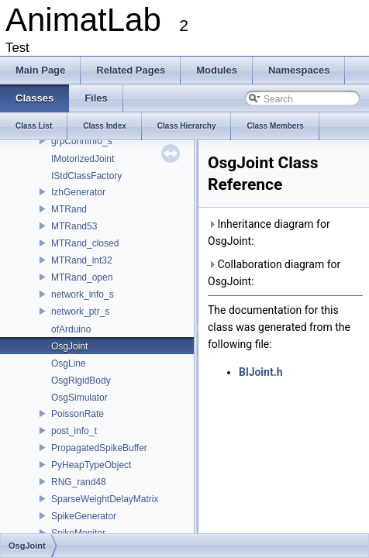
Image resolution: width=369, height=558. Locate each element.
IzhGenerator (78, 192)
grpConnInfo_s (81, 141)
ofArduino (71, 329)
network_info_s (82, 294)
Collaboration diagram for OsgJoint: (274, 273)
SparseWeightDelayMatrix (105, 499)
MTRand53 (74, 226)
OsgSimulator (79, 397)
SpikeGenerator (83, 516)
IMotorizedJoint (82, 158)
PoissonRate (77, 413)
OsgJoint (69, 346)
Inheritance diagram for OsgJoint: (269, 232)
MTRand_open (81, 277)
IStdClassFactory (86, 175)
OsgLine (68, 363)
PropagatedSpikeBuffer (99, 448)
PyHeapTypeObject (91, 465)
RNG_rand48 (78, 482)
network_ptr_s (80, 311)
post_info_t (74, 430)
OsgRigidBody (81, 380)
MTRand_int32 (81, 260)
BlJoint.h (261, 372)
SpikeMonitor (78, 533)
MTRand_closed (85, 243)
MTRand (69, 209)
